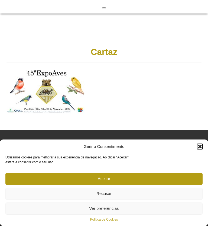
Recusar (104, 193)
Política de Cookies (104, 219)
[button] (200, 146)
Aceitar (104, 178)
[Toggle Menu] (104, 8)
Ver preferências (104, 208)
